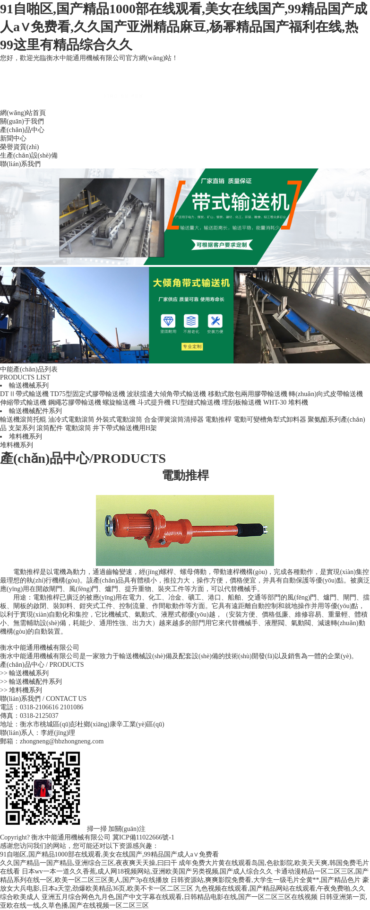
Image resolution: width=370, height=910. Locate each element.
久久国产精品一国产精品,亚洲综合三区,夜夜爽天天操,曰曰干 (88, 862)
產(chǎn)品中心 (22, 129)
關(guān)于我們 (22, 121)
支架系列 (22, 428)
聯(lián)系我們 (20, 164)
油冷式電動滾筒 (71, 419)
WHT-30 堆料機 (285, 402)
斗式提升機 (154, 402)
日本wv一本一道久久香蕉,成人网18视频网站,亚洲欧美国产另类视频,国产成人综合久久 (147, 871)
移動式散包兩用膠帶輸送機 (247, 394)
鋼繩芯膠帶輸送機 (74, 402)
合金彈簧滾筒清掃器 (174, 419)
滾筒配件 (49, 428)
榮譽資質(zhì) (19, 146)
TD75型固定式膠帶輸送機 (87, 394)
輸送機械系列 (29, 385)
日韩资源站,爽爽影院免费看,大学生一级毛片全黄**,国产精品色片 (266, 879)
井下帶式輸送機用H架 (125, 428)
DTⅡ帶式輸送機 (24, 394)
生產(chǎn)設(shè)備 (29, 155)
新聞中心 (13, 138)
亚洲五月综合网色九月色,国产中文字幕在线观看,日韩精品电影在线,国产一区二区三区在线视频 (180, 897)
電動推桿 (218, 419)
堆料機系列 (25, 436)
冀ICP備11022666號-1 (143, 837)
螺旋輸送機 (119, 402)
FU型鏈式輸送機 (196, 402)
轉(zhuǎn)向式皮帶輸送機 (326, 394)
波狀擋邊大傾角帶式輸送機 (166, 394)
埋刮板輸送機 (241, 402)
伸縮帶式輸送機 (23, 402)
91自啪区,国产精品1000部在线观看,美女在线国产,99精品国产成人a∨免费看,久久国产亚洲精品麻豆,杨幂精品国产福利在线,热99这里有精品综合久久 (183, 26)
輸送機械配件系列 (35, 411)
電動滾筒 (78, 428)
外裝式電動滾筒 (119, 419)
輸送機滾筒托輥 (23, 419)
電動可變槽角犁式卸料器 (269, 419)
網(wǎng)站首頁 (23, 112)
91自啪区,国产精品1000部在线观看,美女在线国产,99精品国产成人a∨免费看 (109, 854)
